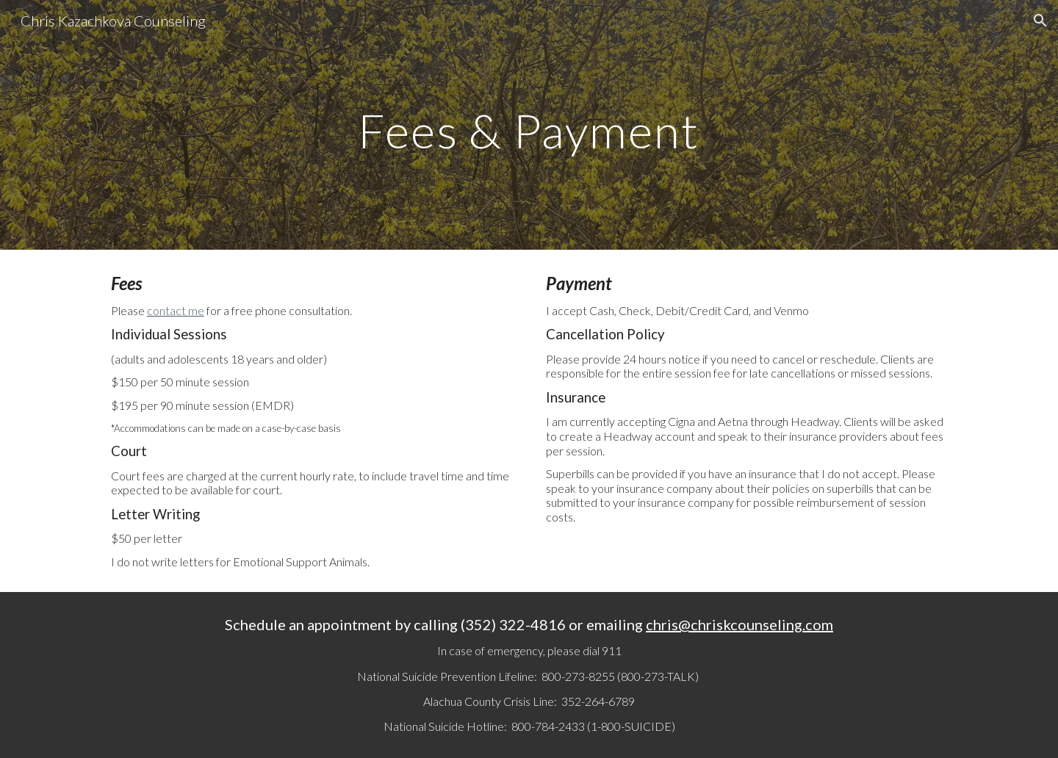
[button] (1040, 20)
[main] (529, 124)
